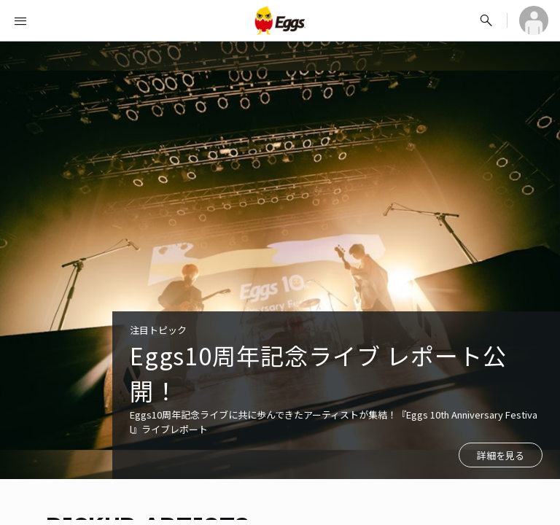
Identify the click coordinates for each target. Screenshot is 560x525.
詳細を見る (500, 455)
